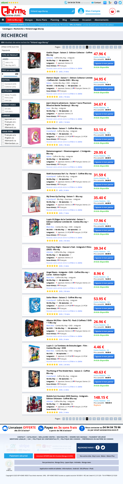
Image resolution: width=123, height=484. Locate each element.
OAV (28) (8, 100)
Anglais (9, 124)
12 (103, 47)
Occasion (86, 19)
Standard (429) (10, 83)
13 (107, 47)
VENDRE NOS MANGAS (78, 437)
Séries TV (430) (10, 95)
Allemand (10, 127)
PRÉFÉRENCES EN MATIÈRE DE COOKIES (97, 439)
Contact (97, 2)
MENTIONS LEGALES (18, 439)
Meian (103, 456)
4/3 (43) (7, 108)
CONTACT (21, 437)
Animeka (77, 462)
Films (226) (9, 97)
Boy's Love (96, 456)
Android (76, 469)
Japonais (10, 119)
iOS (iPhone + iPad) (86, 469)
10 (94, 47)
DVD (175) (9, 62)
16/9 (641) (8, 111)
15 (115, 47)
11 (98, 47)
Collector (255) (10, 86)
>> (120, 47)
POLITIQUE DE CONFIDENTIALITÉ (46, 439)
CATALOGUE (32, 437)
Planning (54, 19)
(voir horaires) (85, 3)
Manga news (86, 462)
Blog (64, 19)
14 (111, 47)
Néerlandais (11, 143)
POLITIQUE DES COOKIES (70, 439)
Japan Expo (69, 462)
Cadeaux (74, 19)
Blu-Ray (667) (11, 65)
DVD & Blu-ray (14, 19)
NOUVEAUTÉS (62, 437)
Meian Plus (110, 456)
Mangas (29, 19)
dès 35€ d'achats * (23, 25)
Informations (67, 469)
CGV (29, 439)
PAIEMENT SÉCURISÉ (97, 437)
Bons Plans (41, 19)
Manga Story (59, 462)
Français (10, 121)
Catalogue (7, 29)
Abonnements (101, 19)
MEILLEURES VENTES (47, 437)
